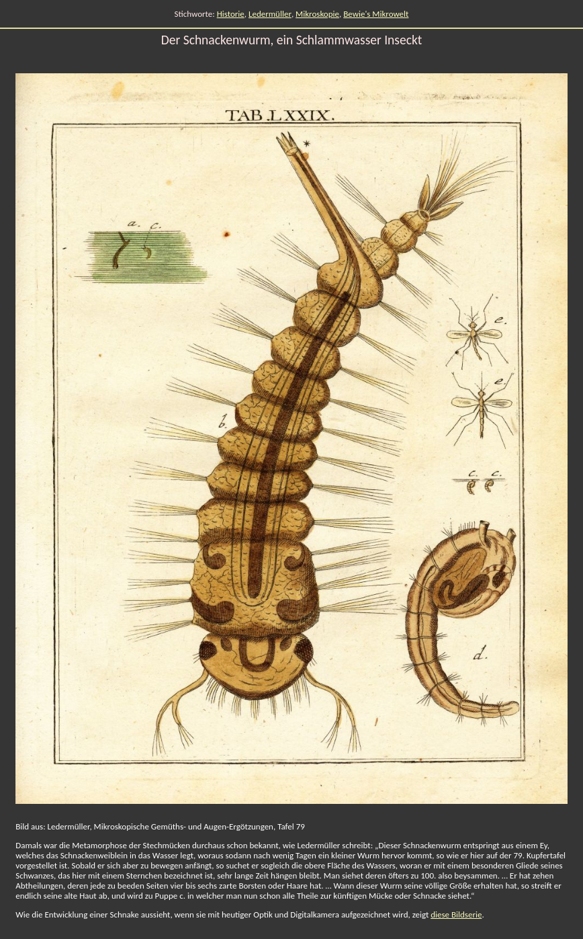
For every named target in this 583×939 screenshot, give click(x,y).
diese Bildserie (456, 914)
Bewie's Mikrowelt (375, 14)
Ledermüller (270, 14)
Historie (230, 14)
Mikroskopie (317, 14)
